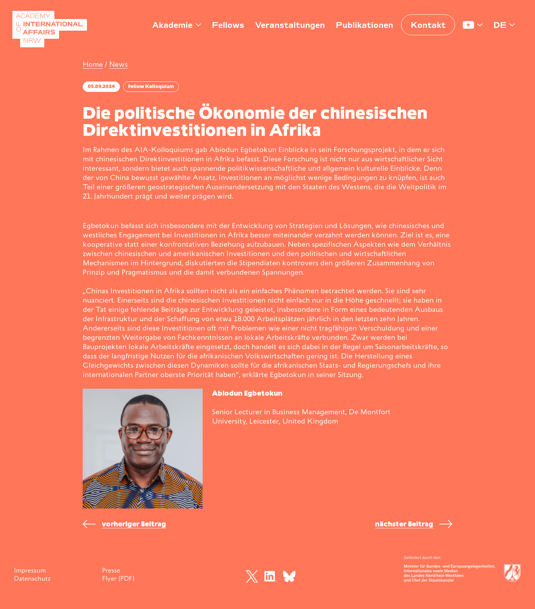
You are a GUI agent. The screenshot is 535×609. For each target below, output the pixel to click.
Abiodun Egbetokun (247, 393)
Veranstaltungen (290, 25)
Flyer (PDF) (118, 578)
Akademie (172, 25)
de (499, 25)
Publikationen (364, 25)
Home (93, 64)
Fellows (228, 25)
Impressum (30, 570)
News (118, 64)
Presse (111, 570)
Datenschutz (32, 578)
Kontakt (428, 25)
